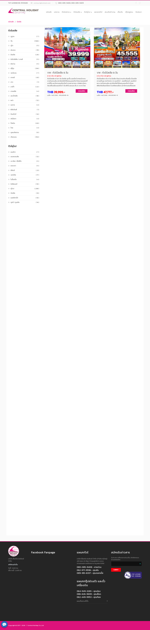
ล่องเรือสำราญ (110, 12)
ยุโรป (25, 188)
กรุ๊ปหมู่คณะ (129, 12)
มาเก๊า (25, 87)
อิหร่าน (25, 64)
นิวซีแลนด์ (25, 184)
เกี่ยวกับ (120, 12)
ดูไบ (25, 45)
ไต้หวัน (25, 123)
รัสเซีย (19, 22)
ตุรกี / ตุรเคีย (25, 202)
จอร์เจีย (25, 175)
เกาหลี (25, 77)
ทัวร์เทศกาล (66, 12)
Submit (115, 570)
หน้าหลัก (49, 12)
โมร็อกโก (25, 179)
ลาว (25, 82)
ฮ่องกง (25, 50)
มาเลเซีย (25, 91)
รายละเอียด (81, 91)
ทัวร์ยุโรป (88, 12)
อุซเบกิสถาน (25, 132)
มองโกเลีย (25, 96)
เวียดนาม (25, 137)
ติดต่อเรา (138, 12)
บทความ (56, 12)
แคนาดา (25, 165)
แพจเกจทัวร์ (98, 12)
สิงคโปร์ (25, 114)
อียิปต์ (25, 170)
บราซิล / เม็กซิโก (25, 161)
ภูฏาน (25, 36)
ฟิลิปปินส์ (25, 109)
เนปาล (25, 105)
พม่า (25, 100)
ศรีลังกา (25, 118)
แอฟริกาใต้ (25, 198)
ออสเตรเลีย (25, 156)
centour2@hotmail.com (42, 3)
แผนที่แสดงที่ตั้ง (82, 601)
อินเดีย (25, 54)
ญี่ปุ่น (25, 68)
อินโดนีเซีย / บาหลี (25, 59)
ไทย (25, 128)
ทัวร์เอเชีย (77, 12)
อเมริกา (25, 152)
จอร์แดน (25, 73)
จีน (25, 41)
